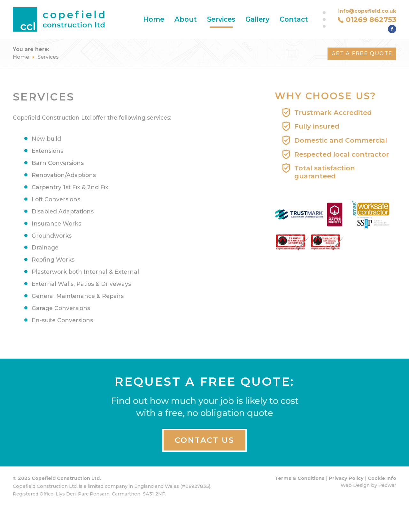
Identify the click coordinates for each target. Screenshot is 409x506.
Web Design (355, 485)
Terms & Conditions (300, 478)
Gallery (257, 19)
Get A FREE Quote (361, 53)
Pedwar (387, 485)
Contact (294, 19)
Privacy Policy (346, 478)
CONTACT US (204, 440)
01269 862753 (371, 19)
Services (221, 19)
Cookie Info (382, 478)
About (185, 19)
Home (153, 19)
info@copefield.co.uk (367, 11)
